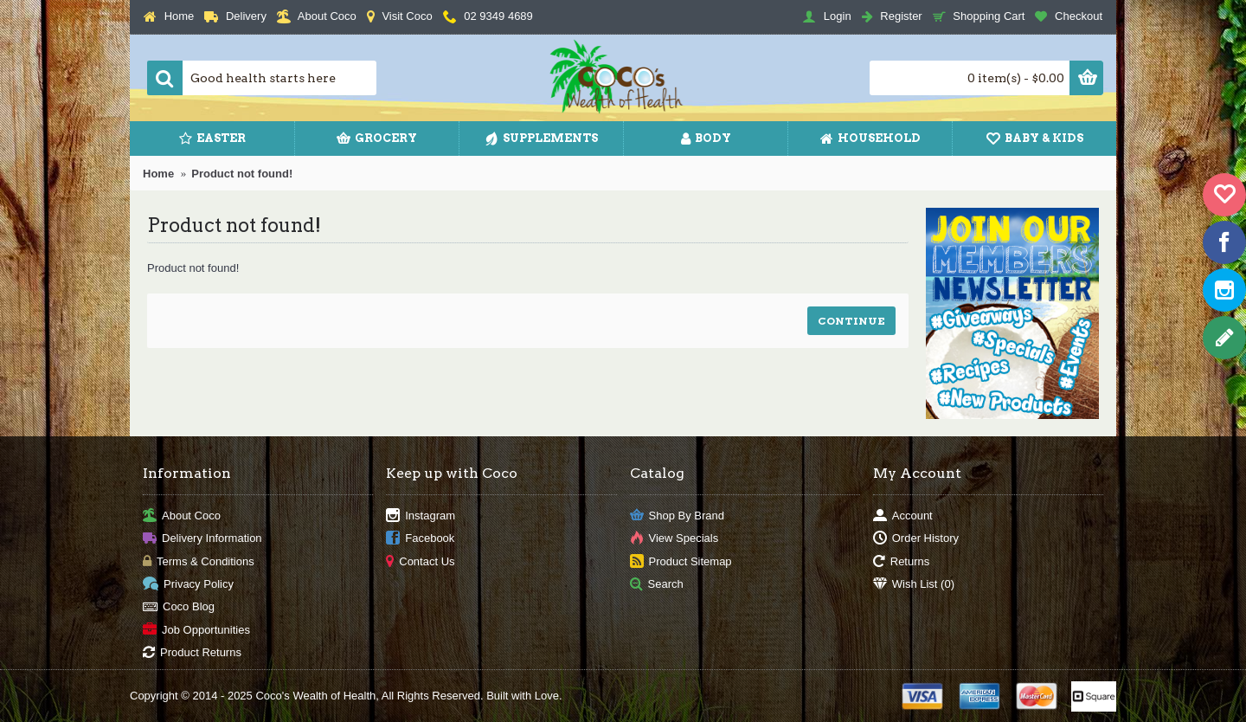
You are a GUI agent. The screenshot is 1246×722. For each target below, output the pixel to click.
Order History (916, 539)
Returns (901, 561)
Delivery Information (202, 539)
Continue (851, 320)
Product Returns (192, 653)
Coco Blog (179, 607)
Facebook (420, 539)
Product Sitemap (681, 561)
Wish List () (913, 584)
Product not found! (241, 173)
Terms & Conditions (198, 561)
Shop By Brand (677, 515)
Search (657, 584)
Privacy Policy (188, 584)
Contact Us (420, 561)
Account (903, 515)
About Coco (182, 515)
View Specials (674, 539)
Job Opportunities (196, 629)
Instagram (420, 515)
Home (158, 173)
